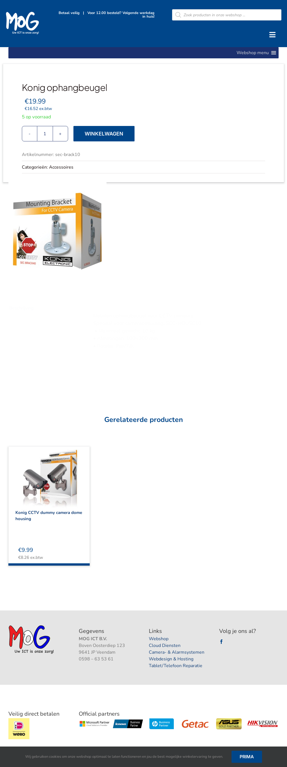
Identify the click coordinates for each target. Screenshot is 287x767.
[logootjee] (31, 627)
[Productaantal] (45, 133)
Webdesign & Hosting (171, 659)
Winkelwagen (104, 134)
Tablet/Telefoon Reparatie (175, 666)
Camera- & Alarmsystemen (176, 652)
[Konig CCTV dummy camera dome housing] (49, 474)
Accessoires (61, 167)
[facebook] (221, 641)
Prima (247, 756)
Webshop (158, 639)
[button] (253, 52)
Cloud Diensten (164, 645)
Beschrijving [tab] (23, 308)
